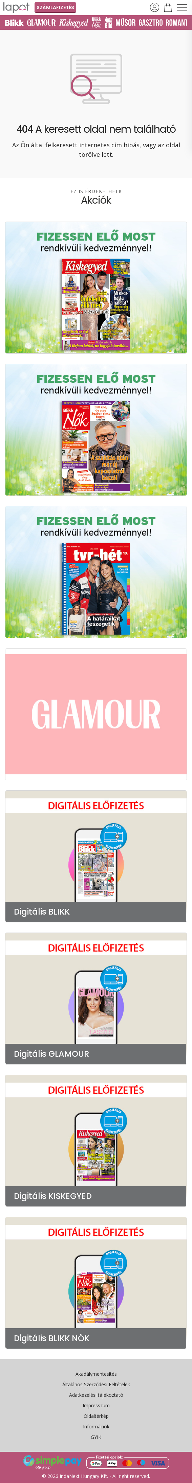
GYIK (96, 1437)
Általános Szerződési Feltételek (96, 1384)
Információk (96, 1426)
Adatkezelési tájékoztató (96, 1395)
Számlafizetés (55, 7)
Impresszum (96, 1405)
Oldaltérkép (96, 1416)
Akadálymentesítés (96, 1374)
